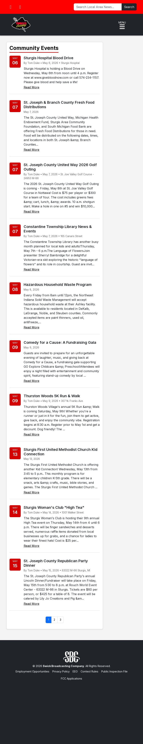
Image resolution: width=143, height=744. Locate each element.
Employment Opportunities (32, 671)
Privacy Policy (61, 671)
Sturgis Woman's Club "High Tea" (54, 507)
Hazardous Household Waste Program (58, 284)
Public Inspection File (114, 671)
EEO (75, 671)
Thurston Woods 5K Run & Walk (52, 396)
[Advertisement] (71, 708)
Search (129, 7)
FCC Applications (71, 678)
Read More (31, 87)
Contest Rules (89, 671)
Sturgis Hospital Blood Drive (48, 58)
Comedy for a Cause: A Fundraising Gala (60, 342)
